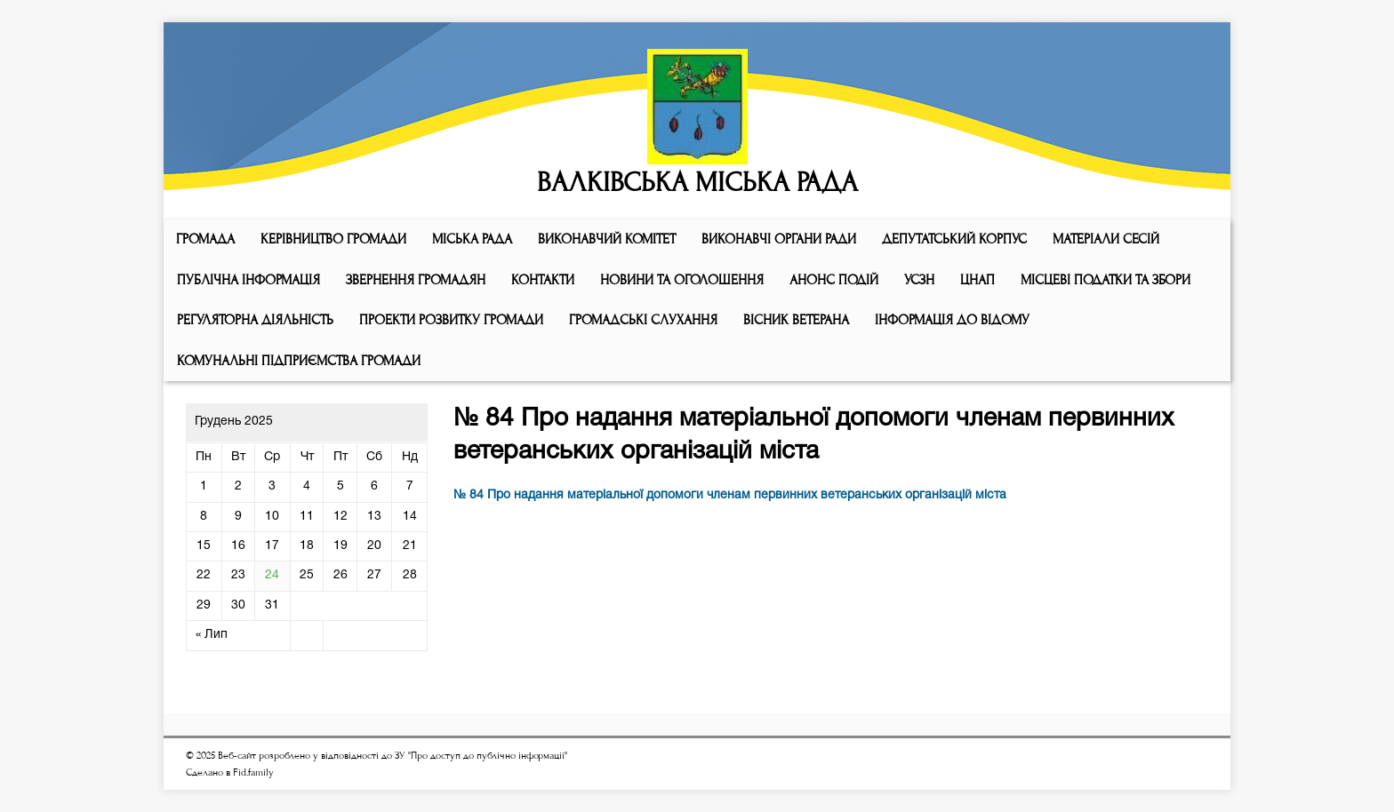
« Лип (212, 635)
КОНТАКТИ (542, 280)
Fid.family (253, 772)
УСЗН (919, 280)
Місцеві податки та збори (1105, 280)
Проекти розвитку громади (451, 320)
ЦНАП (977, 280)
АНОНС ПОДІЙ (833, 280)
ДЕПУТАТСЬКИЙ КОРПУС (954, 239)
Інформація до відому (952, 320)
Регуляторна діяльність (255, 320)
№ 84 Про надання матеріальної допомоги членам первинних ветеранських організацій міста (729, 495)
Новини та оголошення (682, 280)
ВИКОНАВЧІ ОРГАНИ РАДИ (778, 239)
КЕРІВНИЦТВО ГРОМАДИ (333, 239)
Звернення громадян (415, 280)
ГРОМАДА (205, 239)
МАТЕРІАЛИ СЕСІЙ (1106, 239)
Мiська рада (472, 239)
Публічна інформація (248, 280)
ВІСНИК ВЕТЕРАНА (796, 320)
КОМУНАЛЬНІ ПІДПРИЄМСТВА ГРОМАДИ (299, 361)
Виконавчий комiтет (607, 239)
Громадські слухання (643, 320)
